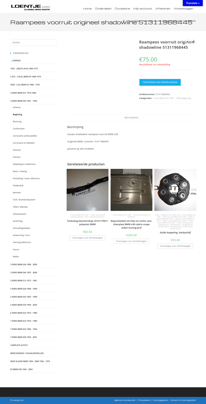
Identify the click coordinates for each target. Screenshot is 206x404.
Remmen (17, 192)
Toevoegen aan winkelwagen (160, 82)
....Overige (15, 60)
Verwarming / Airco (21, 235)
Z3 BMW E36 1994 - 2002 (21, 369)
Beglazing (186, 98)
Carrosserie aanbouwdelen (25, 135)
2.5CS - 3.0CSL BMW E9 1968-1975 (25, 76)
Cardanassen (187, 222)
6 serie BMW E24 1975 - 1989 (23, 313)
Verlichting (17, 221)
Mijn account (142, 8)
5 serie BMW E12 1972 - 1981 (23, 280)
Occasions (122, 8)
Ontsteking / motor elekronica (26, 178)
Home (87, 8)
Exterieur (17, 150)
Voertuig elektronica (22, 242)
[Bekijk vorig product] (188, 41)
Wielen (16, 256)
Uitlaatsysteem (19, 214)
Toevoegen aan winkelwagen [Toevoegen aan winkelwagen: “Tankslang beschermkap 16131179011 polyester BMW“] (87, 237)
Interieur (17, 157)
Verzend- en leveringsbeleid (183, 400)
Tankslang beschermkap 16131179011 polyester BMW (87, 222)
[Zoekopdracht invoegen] (33, 42)
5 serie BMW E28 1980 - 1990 (180, 220)
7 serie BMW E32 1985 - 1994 (23, 329)
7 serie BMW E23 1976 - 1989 (23, 321)
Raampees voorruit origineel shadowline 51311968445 (169, 20)
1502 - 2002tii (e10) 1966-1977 (168, 215)
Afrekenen (162, 8)
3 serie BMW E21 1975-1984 (23, 93)
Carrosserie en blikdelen (139, 216)
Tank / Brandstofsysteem (94, 217)
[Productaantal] (142, 76)
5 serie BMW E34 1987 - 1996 (176, 221)
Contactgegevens (160, 400)
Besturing (17, 121)
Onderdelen (103, 8)
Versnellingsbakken (21, 228)
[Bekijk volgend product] (193, 41)
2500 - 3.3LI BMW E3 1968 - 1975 (25, 84)
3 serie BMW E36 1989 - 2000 (180, 217)
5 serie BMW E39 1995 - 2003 (23, 304)
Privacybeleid (144, 400)
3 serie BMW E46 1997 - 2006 (175, 218)
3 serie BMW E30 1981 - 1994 (167, 98)
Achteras (17, 107)
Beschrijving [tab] (131, 117)
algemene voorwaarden (125, 400)
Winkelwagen (183, 8)
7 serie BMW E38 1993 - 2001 (23, 337)
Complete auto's (19, 345)
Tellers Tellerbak (20, 207)
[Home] (124, 20)
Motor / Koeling (20, 171)
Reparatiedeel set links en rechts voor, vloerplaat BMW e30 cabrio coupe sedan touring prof (131, 224)
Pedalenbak (18, 185)
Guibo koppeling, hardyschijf (175, 232)
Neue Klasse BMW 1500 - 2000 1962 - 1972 (30, 361)
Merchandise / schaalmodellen (27, 353)
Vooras (16, 249)
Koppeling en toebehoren (24, 164)
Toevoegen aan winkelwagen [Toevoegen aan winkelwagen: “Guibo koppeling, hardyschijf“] (175, 246)
